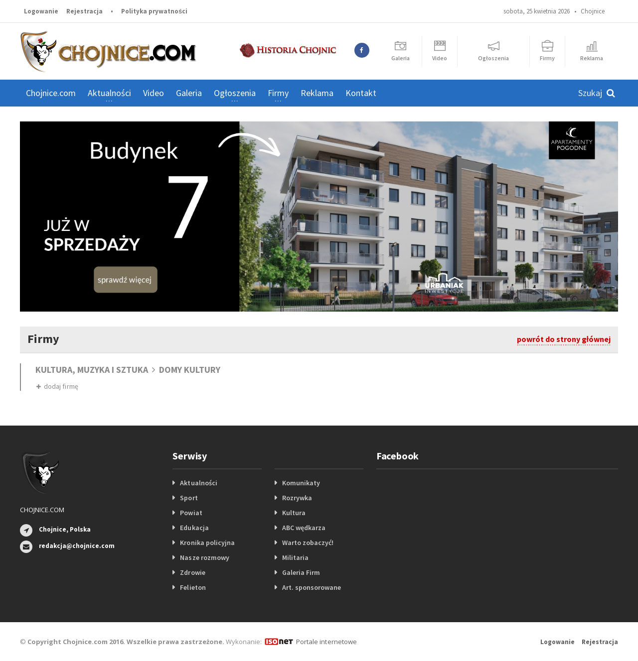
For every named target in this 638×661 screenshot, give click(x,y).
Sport (188, 497)
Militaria (295, 557)
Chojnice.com (51, 93)
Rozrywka (297, 497)
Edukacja (194, 527)
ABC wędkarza (303, 527)
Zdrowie (192, 572)
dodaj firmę (57, 386)
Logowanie (41, 11)
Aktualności (198, 482)
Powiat (191, 512)
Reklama (317, 93)
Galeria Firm (301, 572)
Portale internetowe (326, 641)
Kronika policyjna (207, 542)
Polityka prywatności (154, 11)
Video (153, 93)
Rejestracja (84, 11)
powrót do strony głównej (564, 339)
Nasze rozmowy (204, 557)
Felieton (192, 587)
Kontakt (360, 93)
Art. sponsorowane (311, 587)
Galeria (189, 93)
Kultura (294, 512)
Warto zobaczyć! (307, 542)
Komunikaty (301, 482)
